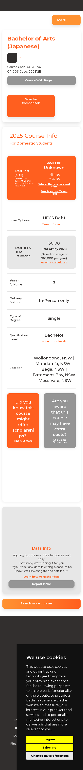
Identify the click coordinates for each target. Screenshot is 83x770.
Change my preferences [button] (50, 756)
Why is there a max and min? (54, 185)
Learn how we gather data (41, 577)
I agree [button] (49, 739)
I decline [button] (49, 747)
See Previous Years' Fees (54, 192)
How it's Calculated (54, 262)
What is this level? (54, 341)
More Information (54, 224)
